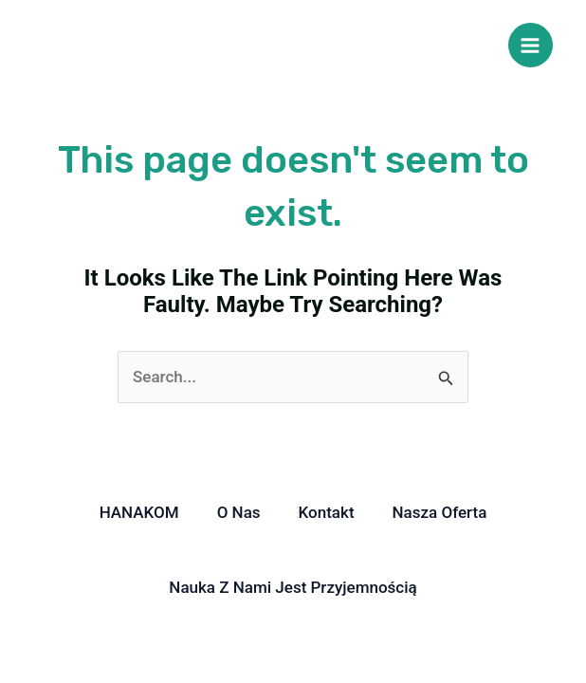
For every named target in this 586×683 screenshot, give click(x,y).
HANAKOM (139, 512)
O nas (239, 512)
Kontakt (327, 512)
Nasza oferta (440, 512)
